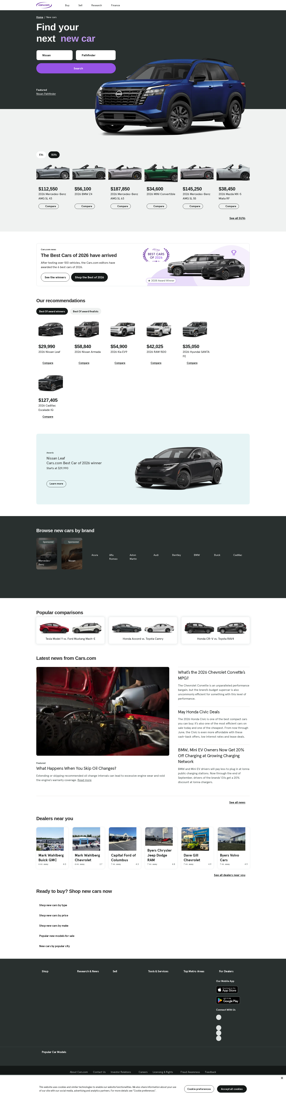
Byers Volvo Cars (229, 858)
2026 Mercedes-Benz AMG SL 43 (52, 196)
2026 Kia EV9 (119, 352)
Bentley (176, 555)
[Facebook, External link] (218, 1022)
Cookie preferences (199, 1089)
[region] (143, 1085)
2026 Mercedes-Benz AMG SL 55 (196, 196)
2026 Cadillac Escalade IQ (47, 408)
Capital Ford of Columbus (123, 858)
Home (39, 17)
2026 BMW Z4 (83, 194)
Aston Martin (133, 556)
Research (96, 5)
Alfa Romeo (113, 556)
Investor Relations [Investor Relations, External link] (122, 1072)
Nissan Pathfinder (46, 93)
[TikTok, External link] (218, 1017)
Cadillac (237, 555)
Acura (95, 555)
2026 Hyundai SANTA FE (196, 354)
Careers (143, 1072)
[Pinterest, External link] (218, 1038)
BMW (197, 555)
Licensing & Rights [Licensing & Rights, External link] (164, 1072)
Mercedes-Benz (44, 562)
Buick (217, 555)
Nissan (72, 560)
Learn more (56, 483)
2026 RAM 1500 (156, 352)
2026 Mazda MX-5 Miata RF (230, 196)
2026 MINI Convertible (161, 194)
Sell (80, 5)
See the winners (55, 277)
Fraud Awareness (190, 1072)
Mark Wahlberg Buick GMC (51, 858)
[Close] (282, 1078)
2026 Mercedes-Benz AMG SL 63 (124, 196)
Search (76, 68)
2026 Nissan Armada (88, 352)
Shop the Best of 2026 (89, 277)
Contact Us (99, 1072)
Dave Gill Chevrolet (192, 858)
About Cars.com (79, 1072)
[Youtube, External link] (218, 1028)
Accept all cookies (232, 1089)
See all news (239, 802)
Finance (115, 5)
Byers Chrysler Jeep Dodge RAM (159, 855)
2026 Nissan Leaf (49, 352)
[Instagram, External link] (218, 1033)
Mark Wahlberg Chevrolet (87, 858)
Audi (156, 555)
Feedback (210, 1072)
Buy (67, 5)
